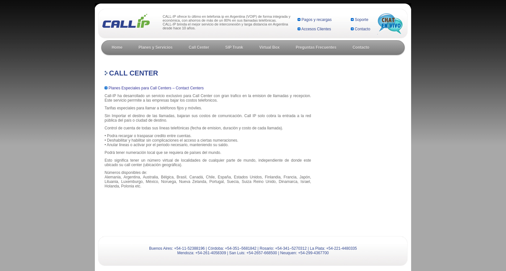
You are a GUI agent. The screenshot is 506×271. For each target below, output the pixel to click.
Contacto (362, 29)
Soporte (361, 19)
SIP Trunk (234, 47)
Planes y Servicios (155, 47)
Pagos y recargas (316, 19)
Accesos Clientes (316, 29)
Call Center (199, 47)
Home (117, 47)
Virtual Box (269, 47)
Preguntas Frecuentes (316, 47)
